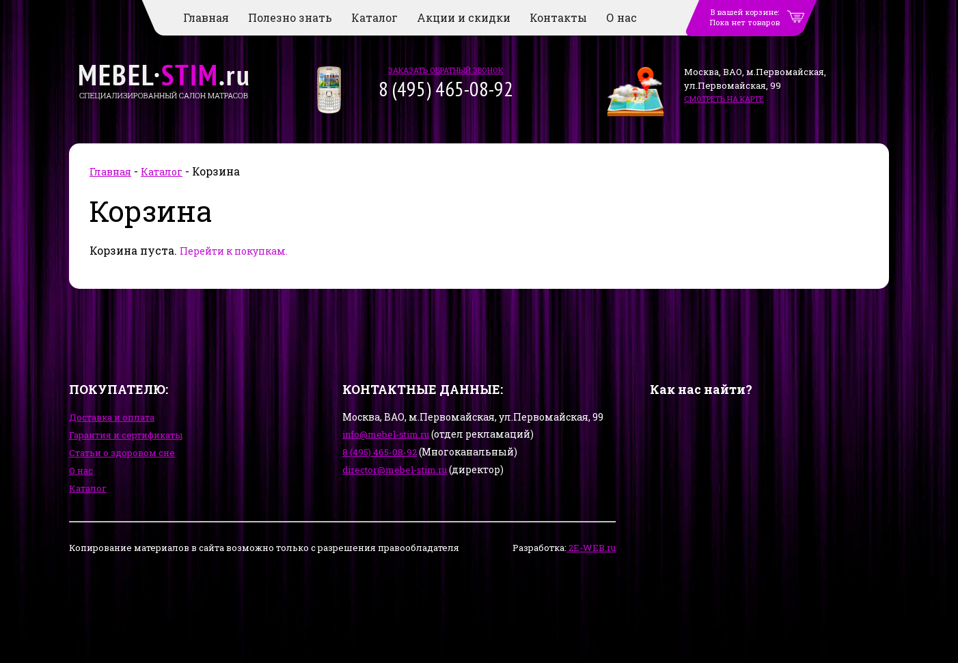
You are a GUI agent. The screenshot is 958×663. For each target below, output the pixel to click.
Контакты (558, 17)
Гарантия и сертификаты (125, 435)
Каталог (374, 17)
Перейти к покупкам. (234, 250)
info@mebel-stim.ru (385, 434)
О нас (621, 17)
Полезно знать (290, 17)
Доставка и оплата (111, 417)
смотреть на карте (724, 99)
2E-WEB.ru (591, 547)
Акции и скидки (463, 17)
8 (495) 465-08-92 (379, 452)
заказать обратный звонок (445, 70)
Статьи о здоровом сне (122, 453)
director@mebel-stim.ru (394, 470)
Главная (206, 17)
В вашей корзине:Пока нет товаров (745, 17)
